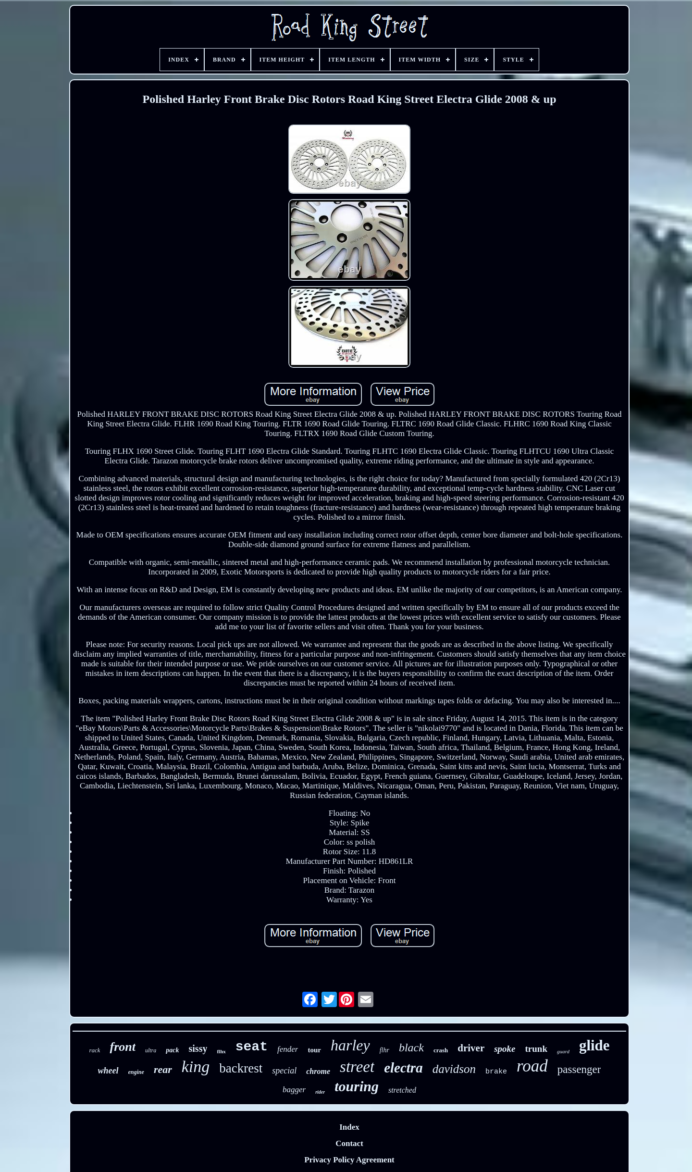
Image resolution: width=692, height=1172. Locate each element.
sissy (198, 1048)
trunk (536, 1049)
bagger (294, 1089)
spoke (504, 1049)
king (196, 1066)
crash (440, 1050)
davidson (454, 1068)
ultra (150, 1050)
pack (172, 1050)
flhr (384, 1050)
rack (94, 1050)
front (122, 1047)
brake (496, 1072)
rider (320, 1092)
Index (349, 1127)
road (532, 1066)
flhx (221, 1051)
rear (163, 1069)
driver (470, 1048)
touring (356, 1086)
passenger (579, 1069)
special (284, 1070)
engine (136, 1072)
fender (287, 1049)
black (411, 1047)
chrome (318, 1071)
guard (563, 1051)
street (357, 1066)
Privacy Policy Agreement (349, 1159)
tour (314, 1050)
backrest (240, 1068)
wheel (108, 1070)
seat (251, 1046)
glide (594, 1045)
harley (350, 1045)
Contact (349, 1143)
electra (403, 1067)
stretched (402, 1090)
